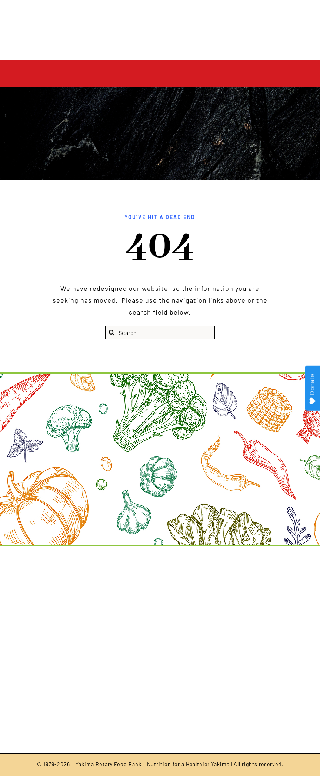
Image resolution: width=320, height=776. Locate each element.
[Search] (111, 332)
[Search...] (159, 332)
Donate (312, 389)
